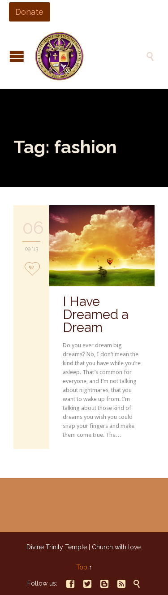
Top (81, 567)
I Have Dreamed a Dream (95, 314)
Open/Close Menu (17, 56)
